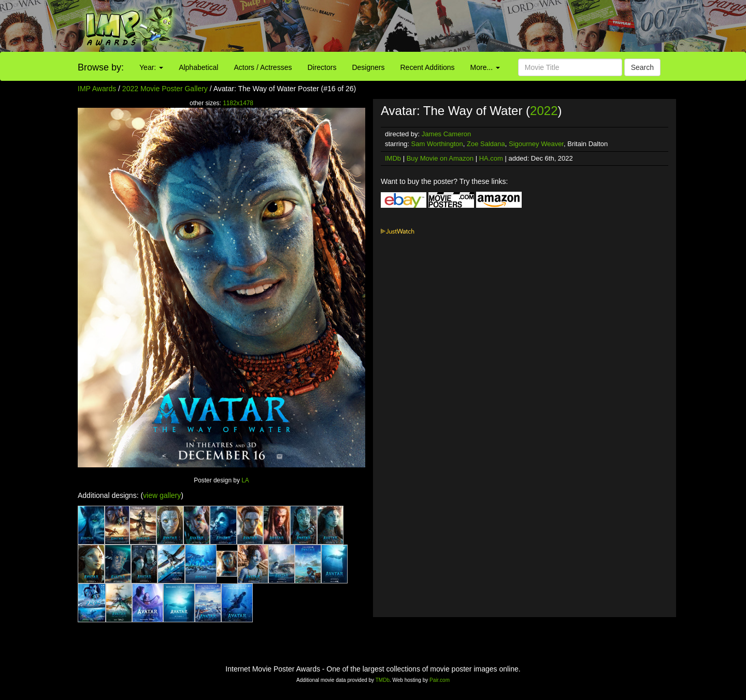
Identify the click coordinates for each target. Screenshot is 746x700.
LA (245, 480)
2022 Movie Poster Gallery (165, 88)
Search (642, 67)
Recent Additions (427, 67)
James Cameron (446, 134)
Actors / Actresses (263, 67)
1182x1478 (238, 103)
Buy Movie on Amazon (440, 158)
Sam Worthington (437, 144)
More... (485, 67)
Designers (368, 67)
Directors (321, 67)
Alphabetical (198, 67)
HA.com (491, 158)
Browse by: (101, 67)
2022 (543, 111)
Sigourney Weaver (536, 144)
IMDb (393, 158)
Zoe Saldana (486, 144)
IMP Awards (97, 88)
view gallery (162, 495)
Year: (151, 67)
